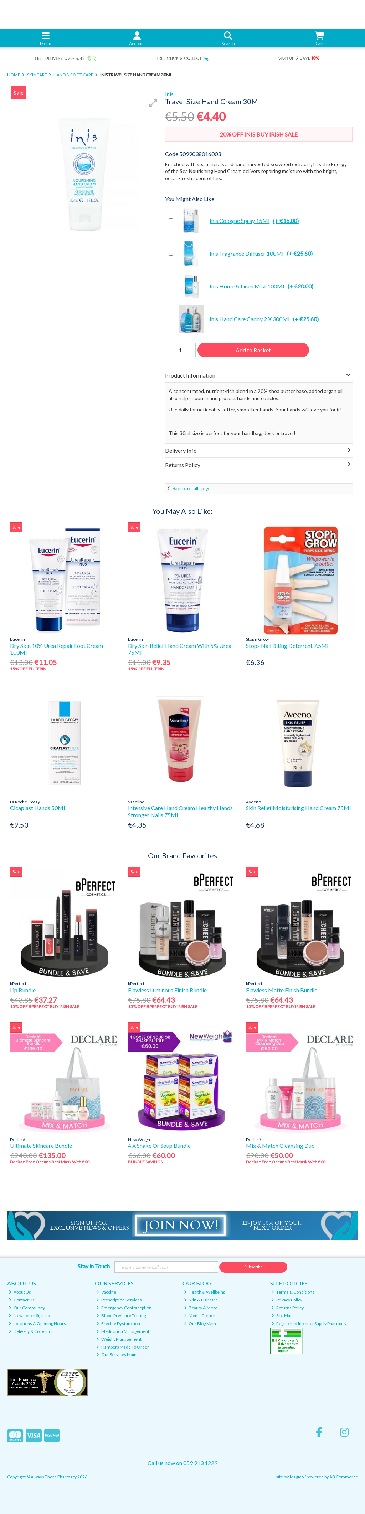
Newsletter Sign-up (29, 1315)
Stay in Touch (94, 1266)
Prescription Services (119, 1300)
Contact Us (22, 1300)
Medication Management (122, 1331)
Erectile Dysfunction (118, 1323)
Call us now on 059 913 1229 (182, 1462)
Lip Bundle (23, 990)
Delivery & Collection (31, 1331)
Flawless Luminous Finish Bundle (167, 990)
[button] (153, 103)
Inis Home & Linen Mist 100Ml (245, 286)
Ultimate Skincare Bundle (41, 1145)
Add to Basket (253, 350)
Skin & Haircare (201, 1300)
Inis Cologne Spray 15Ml (238, 220)
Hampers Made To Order (122, 1347)
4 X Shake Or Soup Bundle (159, 1145)
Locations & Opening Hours (37, 1323)
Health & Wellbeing (205, 1292)
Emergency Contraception (123, 1307)
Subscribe (253, 1266)
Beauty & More (201, 1307)
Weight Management (119, 1339)
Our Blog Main (200, 1323)
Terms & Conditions (292, 1292)
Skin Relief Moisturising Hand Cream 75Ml (298, 807)
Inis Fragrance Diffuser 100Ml (245, 253)
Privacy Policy (286, 1300)
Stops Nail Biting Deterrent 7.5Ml (287, 645)
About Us (20, 1292)
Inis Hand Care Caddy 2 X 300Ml (248, 319)
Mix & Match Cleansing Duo (280, 1145)
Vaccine (106, 1292)
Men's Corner (200, 1315)
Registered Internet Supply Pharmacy (308, 1323)
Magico (297, 1476)
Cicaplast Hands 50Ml (37, 807)
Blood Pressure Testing (121, 1315)
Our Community (27, 1307)
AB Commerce (343, 1476)
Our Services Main (116, 1354)
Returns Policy (287, 1307)
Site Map (281, 1315)
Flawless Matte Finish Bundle (281, 990)
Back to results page (191, 488)
